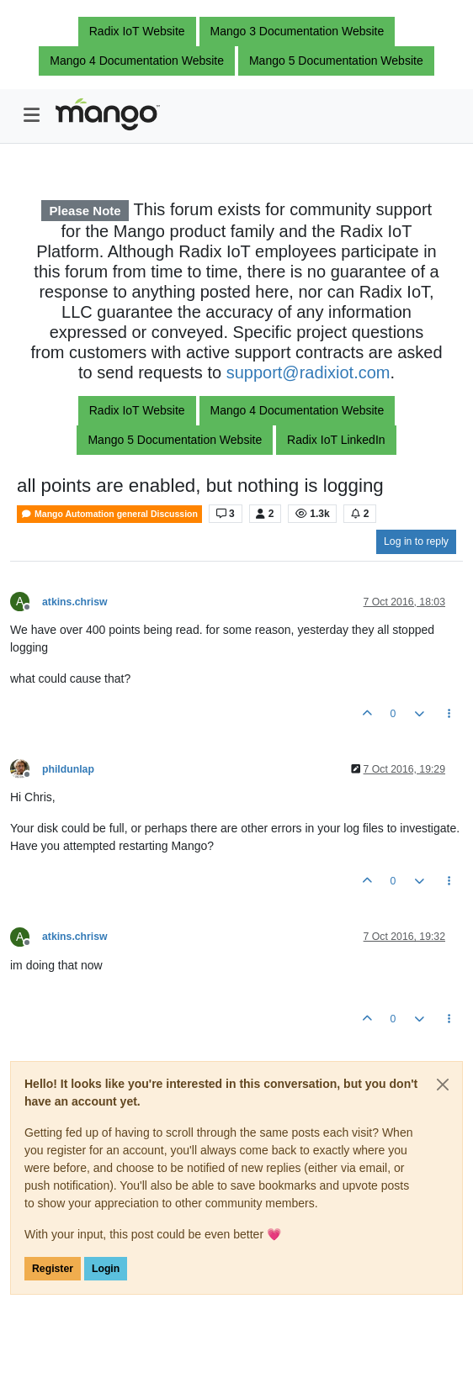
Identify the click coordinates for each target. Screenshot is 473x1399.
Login (106, 1269)
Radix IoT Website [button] (137, 31)
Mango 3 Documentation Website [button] (297, 31)
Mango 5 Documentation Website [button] (336, 60)
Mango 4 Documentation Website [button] (137, 60)
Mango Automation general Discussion (109, 514)
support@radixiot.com (308, 372)
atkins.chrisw (75, 602)
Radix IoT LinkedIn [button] (336, 439)
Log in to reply (416, 541)
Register (52, 1269)
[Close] (442, 1084)
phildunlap (68, 769)
